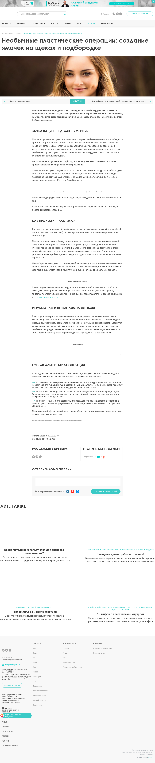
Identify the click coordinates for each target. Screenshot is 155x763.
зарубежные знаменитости (132, 550)
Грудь (35, 662)
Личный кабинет (10, 746)
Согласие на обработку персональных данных (137, 752)
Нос (34, 648)
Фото (79, 23)
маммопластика (119, 607)
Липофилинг (38, 686)
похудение (150, 550)
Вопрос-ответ (107, 23)
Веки (34, 658)
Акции (5, 722)
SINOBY (150, 757)
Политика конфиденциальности (142, 750)
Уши (34, 681)
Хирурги (21, 23)
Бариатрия (37, 677)
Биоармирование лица (19, 101)
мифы (92, 607)
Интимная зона (69, 662)
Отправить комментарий (106, 491)
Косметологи (38, 23)
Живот (35, 672)
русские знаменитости (111, 550)
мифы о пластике (104, 607)
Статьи (91, 23)
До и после (7, 731)
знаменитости (93, 550)
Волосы (66, 648)
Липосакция (37, 705)
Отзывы (67, 23)
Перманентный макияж (72, 667)
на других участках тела (46, 297)
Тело (34, 667)
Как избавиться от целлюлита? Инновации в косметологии (119, 101)
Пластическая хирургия (102, 648)
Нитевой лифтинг (39, 700)
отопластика (133, 607)
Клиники (6, 23)
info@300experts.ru (12, 665)
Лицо (35, 653)
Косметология (99, 653)
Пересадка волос (39, 695)
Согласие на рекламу (146, 754)
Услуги (54, 23)
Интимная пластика (41, 691)
